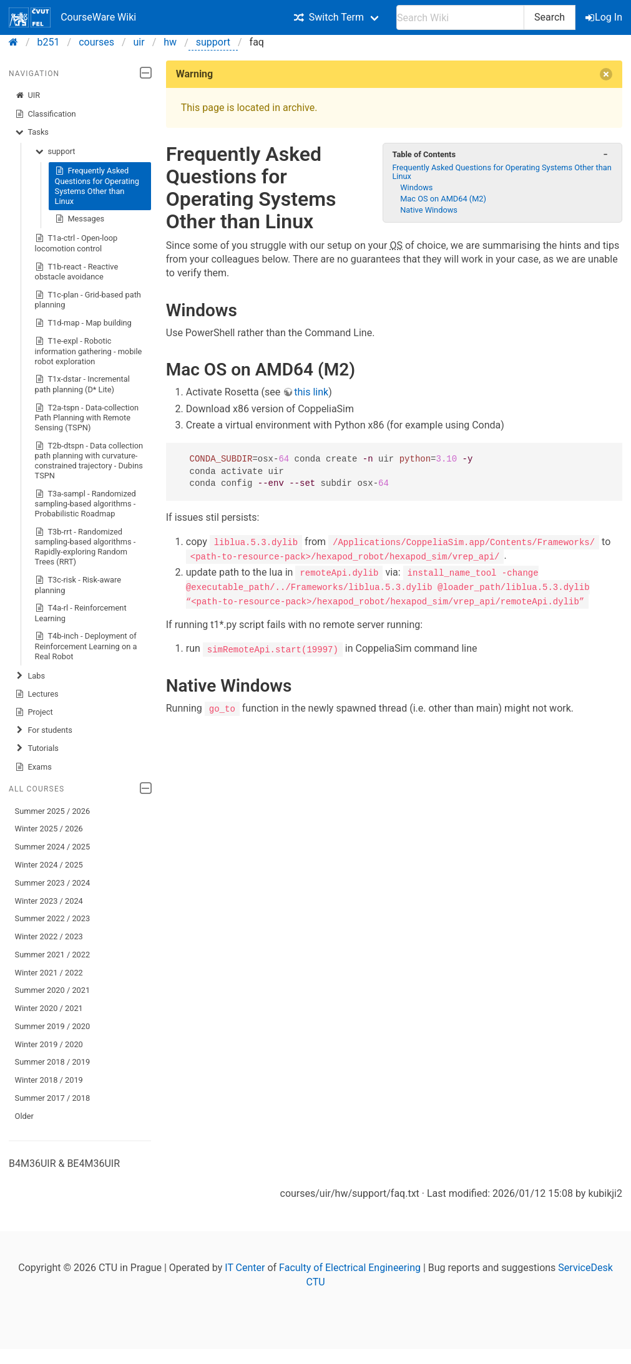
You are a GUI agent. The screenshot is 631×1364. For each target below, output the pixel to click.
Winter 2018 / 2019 (49, 1080)
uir (139, 42)
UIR (27, 95)
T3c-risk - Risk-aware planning (78, 584)
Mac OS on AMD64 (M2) (443, 198)
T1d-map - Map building (83, 323)
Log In (604, 17)
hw (170, 42)
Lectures (37, 694)
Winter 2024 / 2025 (49, 864)
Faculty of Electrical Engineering (350, 1268)
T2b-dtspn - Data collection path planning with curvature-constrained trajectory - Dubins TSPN (89, 460)
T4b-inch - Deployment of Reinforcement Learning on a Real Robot (86, 645)
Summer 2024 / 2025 (52, 846)
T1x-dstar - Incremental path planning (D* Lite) (82, 384)
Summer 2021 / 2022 (52, 954)
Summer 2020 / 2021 (52, 990)
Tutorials (37, 748)
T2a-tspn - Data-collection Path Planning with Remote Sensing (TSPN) (87, 417)
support (213, 42)
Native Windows (428, 210)
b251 (48, 42)
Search (549, 17)
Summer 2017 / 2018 (52, 1098)
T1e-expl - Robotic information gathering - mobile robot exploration (88, 350)
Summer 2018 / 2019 (52, 1062)
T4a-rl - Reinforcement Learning (81, 612)
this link (311, 392)
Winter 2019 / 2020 (49, 1044)
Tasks (32, 132)
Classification (45, 114)
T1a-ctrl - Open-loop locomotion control (76, 243)
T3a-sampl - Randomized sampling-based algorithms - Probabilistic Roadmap (85, 503)
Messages (80, 219)
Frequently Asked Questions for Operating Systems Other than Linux (97, 185)
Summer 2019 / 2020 (52, 1026)
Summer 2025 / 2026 (52, 811)
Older (24, 1116)
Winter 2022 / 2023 (49, 936)
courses (96, 42)
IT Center (245, 1268)
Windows (416, 187)
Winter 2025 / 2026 (49, 828)
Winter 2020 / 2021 (49, 1008)
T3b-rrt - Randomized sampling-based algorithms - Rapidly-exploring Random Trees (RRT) (85, 546)
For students (43, 730)
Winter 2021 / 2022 (49, 972)
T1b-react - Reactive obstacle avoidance (77, 271)
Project (34, 712)
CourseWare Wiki (72, 17)
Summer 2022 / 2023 (52, 918)
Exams (33, 767)
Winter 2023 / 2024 (49, 901)
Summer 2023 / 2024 (52, 883)
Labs (30, 676)
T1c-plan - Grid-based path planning (88, 299)
